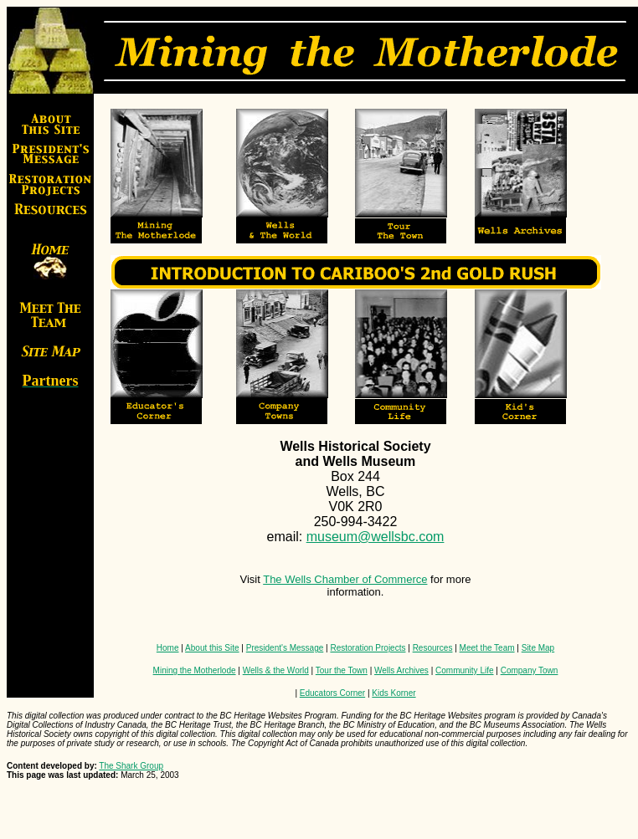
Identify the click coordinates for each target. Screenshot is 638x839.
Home (168, 647)
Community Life (464, 670)
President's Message (285, 647)
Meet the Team (487, 647)
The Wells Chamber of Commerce (345, 579)
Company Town (529, 670)
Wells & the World (276, 670)
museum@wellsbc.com (375, 536)
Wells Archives (401, 670)
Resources (433, 647)
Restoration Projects (367, 647)
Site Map (538, 647)
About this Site (212, 647)
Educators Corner (332, 693)
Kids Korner (393, 693)
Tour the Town (342, 670)
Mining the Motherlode (194, 670)
